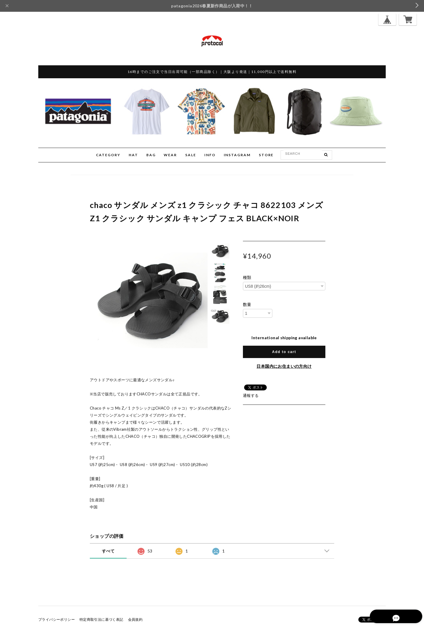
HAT (133, 155)
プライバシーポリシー (56, 619)
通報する (251, 395)
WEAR (170, 155)
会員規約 (135, 619)
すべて (108, 550)
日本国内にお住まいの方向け (284, 366)
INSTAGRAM (237, 155)
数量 (247, 304)
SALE (190, 155)
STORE (266, 155)
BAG (151, 155)
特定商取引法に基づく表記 (101, 619)
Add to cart (284, 352)
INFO (210, 155)
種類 (247, 277)
